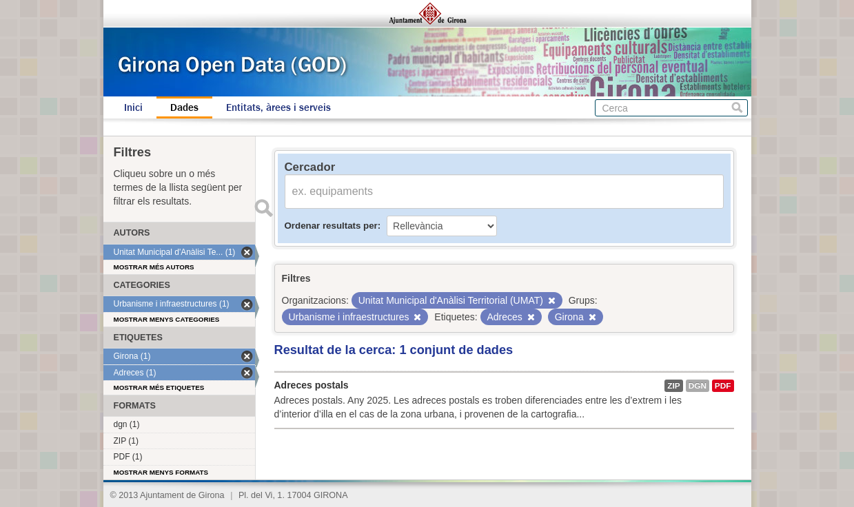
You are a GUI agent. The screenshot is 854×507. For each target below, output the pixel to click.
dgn (697, 386)
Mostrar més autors (154, 267)
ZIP (673, 386)
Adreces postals (311, 385)
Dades (184, 107)
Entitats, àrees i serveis (278, 107)
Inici (133, 107)
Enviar (264, 208)
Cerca (737, 108)
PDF (723, 386)
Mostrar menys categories (167, 319)
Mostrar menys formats (161, 472)
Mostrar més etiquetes (159, 387)
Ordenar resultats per (331, 225)
